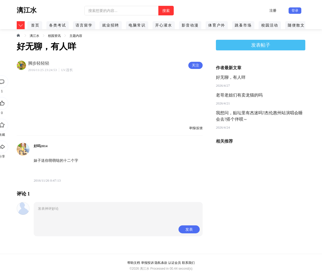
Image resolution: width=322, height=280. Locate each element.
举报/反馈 (196, 128)
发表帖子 (260, 45)
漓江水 (34, 36)
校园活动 (269, 25)
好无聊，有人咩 (231, 77)
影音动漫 (190, 25)
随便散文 (296, 25)
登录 (294, 10)
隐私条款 (161, 263)
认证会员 (174, 263)
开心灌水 (163, 25)
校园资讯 (54, 36)
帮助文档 (133, 263)
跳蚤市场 (243, 25)
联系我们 (188, 263)
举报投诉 (147, 263)
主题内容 (75, 36)
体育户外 (216, 25)
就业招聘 (110, 25)
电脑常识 (137, 25)
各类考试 (57, 25)
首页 (35, 25)
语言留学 (84, 25)
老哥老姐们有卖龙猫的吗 (239, 95)
